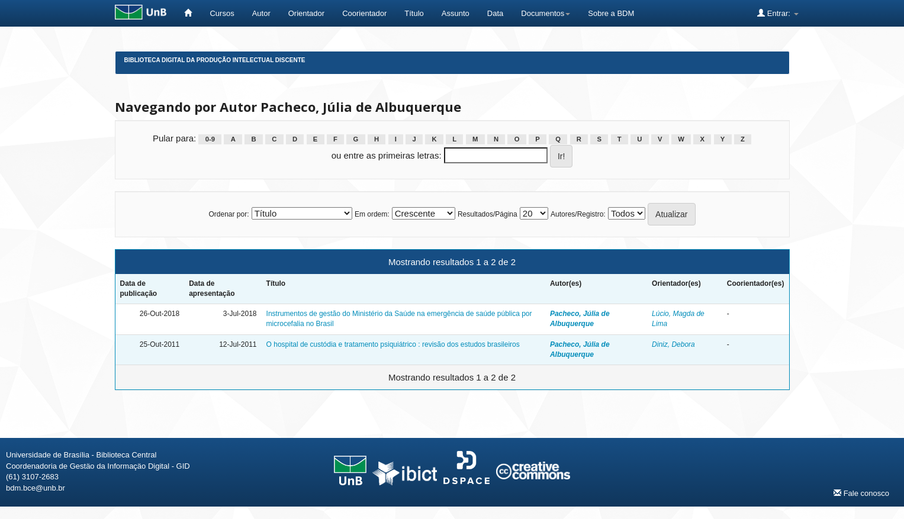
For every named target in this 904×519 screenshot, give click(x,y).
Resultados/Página (487, 214)
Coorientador (364, 13)
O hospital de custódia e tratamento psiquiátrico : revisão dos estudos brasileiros (393, 344)
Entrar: (777, 13)
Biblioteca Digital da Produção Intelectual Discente (214, 60)
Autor (261, 13)
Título (414, 13)
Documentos (545, 13)
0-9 (210, 139)
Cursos (222, 13)
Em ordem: (372, 214)
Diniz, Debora (673, 344)
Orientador (306, 13)
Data (495, 13)
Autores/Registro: (578, 214)
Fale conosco (861, 493)
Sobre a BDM (611, 13)
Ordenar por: (228, 214)
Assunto (455, 13)
